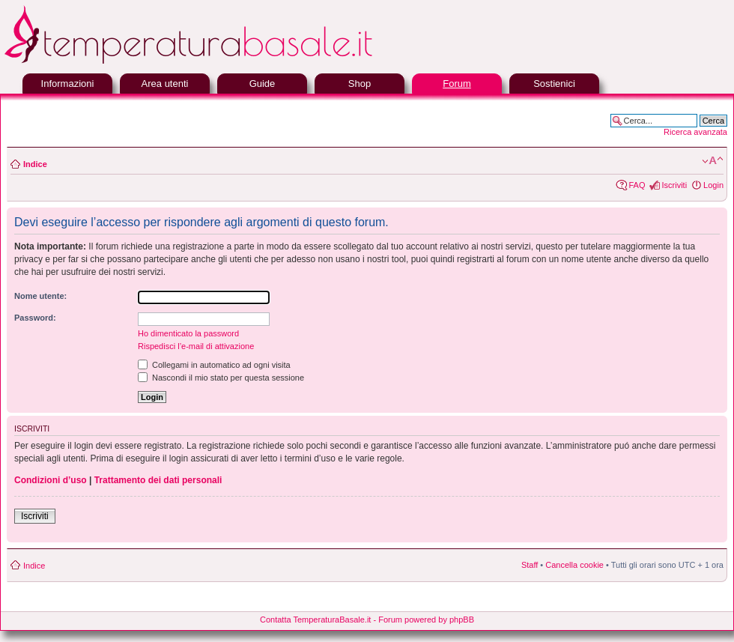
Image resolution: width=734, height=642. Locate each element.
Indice (35, 164)
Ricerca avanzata (695, 131)
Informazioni (67, 83)
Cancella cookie (574, 564)
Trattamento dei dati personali (158, 480)
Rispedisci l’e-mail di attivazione (196, 346)
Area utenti (165, 83)
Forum (457, 83)
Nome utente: (40, 295)
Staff (529, 564)
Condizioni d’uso (50, 480)
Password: (35, 317)
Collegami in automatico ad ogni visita (214, 364)
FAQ (636, 185)
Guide (262, 83)
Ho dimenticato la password (188, 333)
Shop (359, 83)
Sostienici (554, 83)
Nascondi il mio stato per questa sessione (221, 377)
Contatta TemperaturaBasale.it (315, 619)
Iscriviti (674, 185)
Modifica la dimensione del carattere (713, 161)
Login (713, 185)
